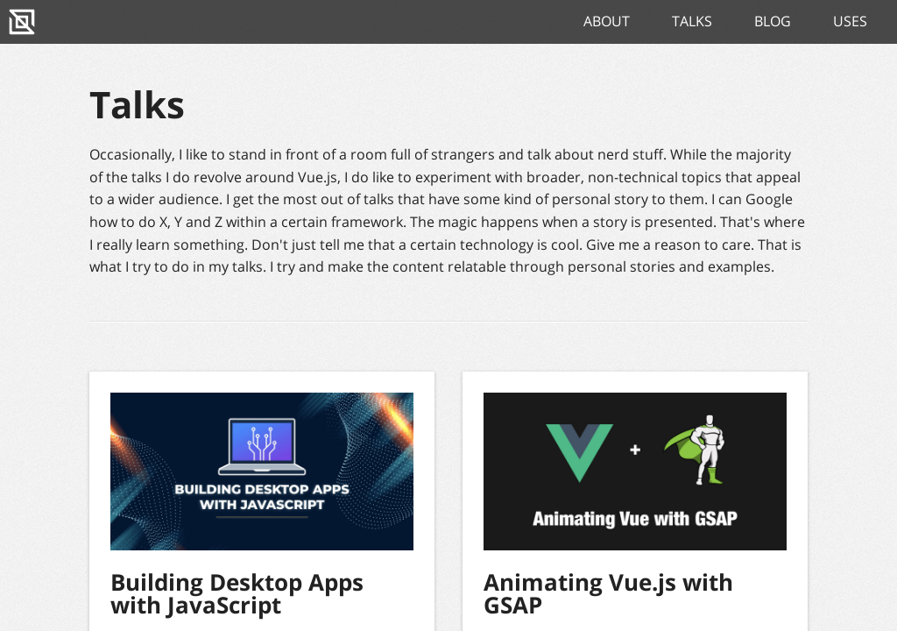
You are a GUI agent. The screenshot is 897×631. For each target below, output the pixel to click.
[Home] (22, 22)
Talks (692, 21)
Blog (772, 21)
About (606, 21)
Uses (850, 21)
